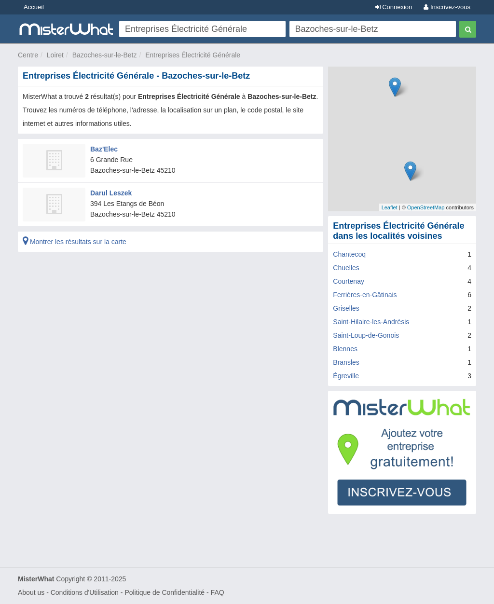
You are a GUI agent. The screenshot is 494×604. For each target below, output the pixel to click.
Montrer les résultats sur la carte (74, 242)
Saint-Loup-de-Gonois (366, 335)
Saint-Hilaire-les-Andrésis (371, 322)
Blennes (345, 349)
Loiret (55, 55)
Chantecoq (349, 254)
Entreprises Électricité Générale (192, 55)
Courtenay (348, 281)
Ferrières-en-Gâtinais (365, 295)
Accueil (34, 7)
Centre (28, 55)
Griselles (346, 308)
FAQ (217, 592)
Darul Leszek (111, 193)
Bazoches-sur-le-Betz (104, 55)
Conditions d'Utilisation (85, 592)
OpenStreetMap (426, 207)
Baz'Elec (104, 149)
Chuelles (346, 268)
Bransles (346, 362)
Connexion (393, 7)
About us (31, 592)
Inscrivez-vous (447, 7)
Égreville (346, 376)
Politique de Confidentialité (164, 592)
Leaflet (390, 207)
